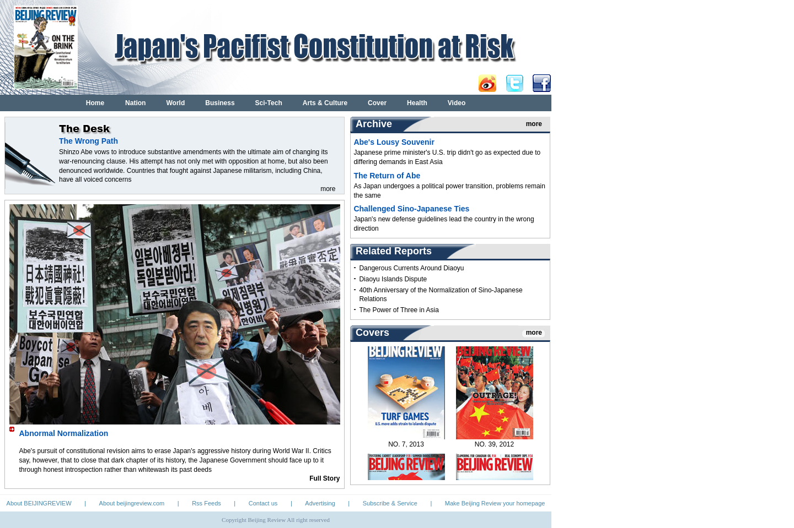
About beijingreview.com (132, 503)
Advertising (320, 503)
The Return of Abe (386, 175)
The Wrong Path (88, 141)
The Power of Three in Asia (399, 310)
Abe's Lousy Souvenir (393, 142)
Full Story (324, 478)
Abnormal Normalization (64, 433)
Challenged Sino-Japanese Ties (411, 208)
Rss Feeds (206, 503)
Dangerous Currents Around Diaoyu (411, 268)
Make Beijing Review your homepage (495, 503)
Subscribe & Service (390, 503)
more (327, 189)
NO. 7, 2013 (406, 446)
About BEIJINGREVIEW (39, 503)
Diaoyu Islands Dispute (393, 279)
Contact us (263, 503)
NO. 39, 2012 (494, 446)
